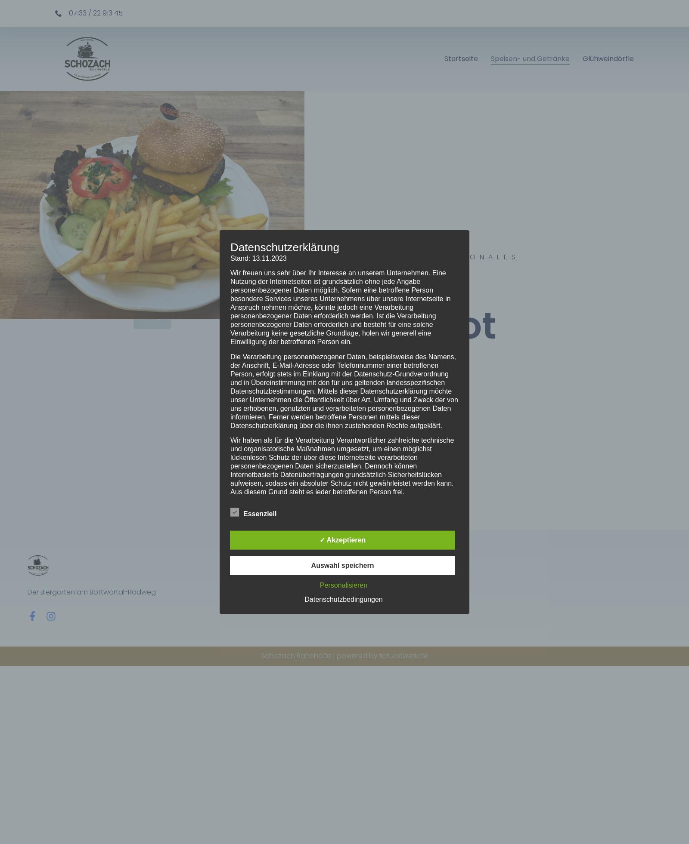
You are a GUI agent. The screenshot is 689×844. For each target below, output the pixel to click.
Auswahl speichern (342, 565)
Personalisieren (343, 584)
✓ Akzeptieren (343, 539)
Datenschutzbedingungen (343, 599)
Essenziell (253, 512)
